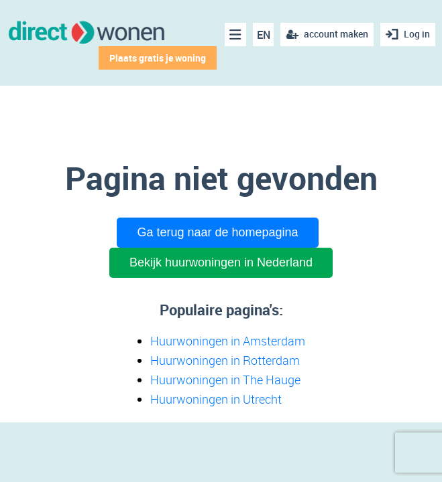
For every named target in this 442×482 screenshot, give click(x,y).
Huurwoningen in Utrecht (216, 399)
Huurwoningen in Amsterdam (227, 341)
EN (263, 34)
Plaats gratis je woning (157, 58)
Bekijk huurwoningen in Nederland (221, 262)
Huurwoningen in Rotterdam (225, 360)
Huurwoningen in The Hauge (225, 380)
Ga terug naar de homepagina (217, 232)
